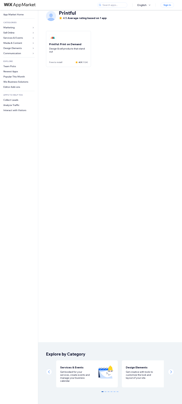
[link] (19, 14)
